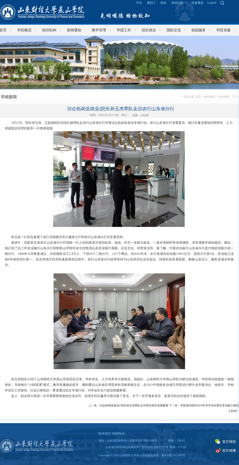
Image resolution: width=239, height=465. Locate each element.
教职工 (151, 2)
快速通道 (197, 2)
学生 (139, 2)
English (211, 2)
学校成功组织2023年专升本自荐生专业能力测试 (209, 405)
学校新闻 (223, 96)
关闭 (233, 411)
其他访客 (177, 2)
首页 (198, 96)
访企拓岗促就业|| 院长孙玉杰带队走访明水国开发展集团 (134, 405)
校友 (164, 2)
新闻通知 (209, 96)
